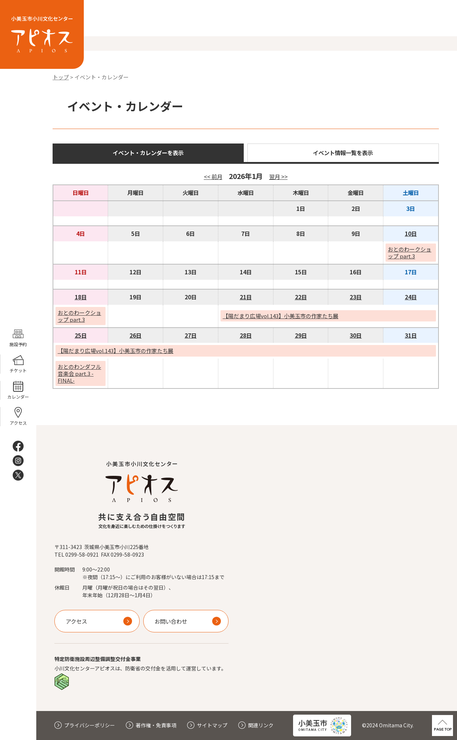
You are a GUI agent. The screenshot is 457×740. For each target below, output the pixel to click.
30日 (356, 335)
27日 (191, 335)
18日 (81, 297)
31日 (411, 335)
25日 (81, 335)
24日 (411, 297)
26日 (135, 335)
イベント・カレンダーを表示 (148, 153)
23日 (356, 297)
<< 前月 (213, 176)
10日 (411, 233)
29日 (301, 335)
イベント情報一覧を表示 (343, 153)
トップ (61, 77)
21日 (246, 297)
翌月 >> (278, 176)
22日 (301, 297)
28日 (246, 335)
